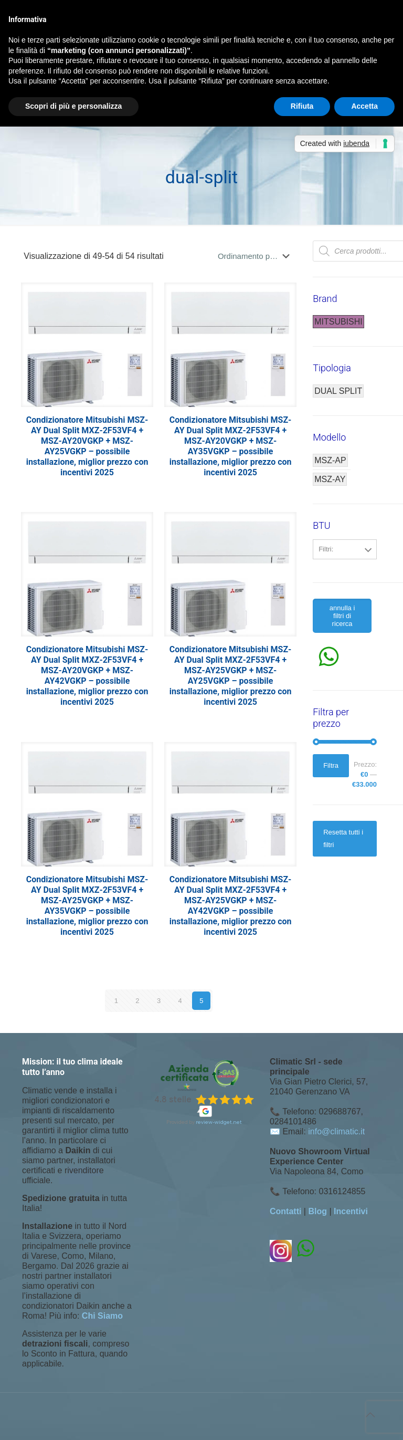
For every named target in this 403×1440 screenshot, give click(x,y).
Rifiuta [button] (302, 106)
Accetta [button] (364, 106)
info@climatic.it (336, 1131)
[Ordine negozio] (256, 256)
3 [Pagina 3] (159, 1001)
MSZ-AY (329, 479)
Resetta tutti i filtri (343, 838)
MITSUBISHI (338, 321)
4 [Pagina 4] (180, 1001)
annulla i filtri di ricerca (342, 616)
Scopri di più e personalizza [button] (73, 106)
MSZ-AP (330, 460)
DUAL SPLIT (338, 391)
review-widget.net (219, 1122)
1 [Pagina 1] (116, 1001)
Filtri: (326, 549)
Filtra (330, 765)
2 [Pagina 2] (137, 1001)
